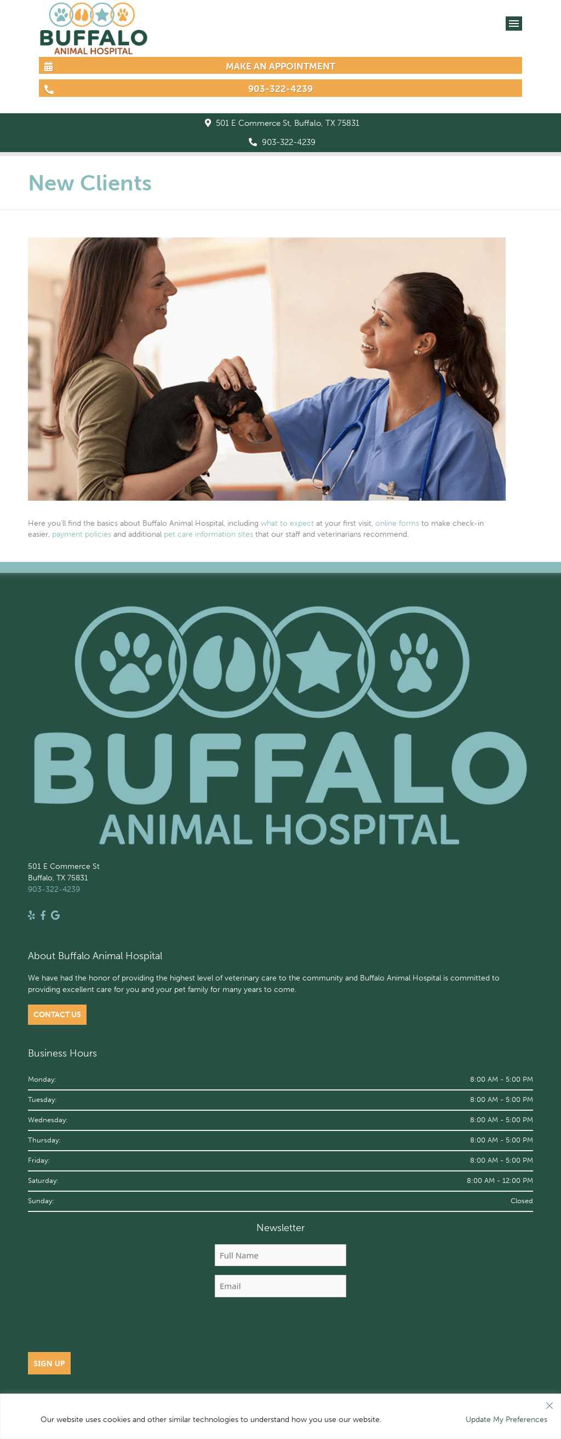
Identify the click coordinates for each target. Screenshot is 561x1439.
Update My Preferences (506, 1419)
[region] (280, 1416)
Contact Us (57, 1014)
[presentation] (280, 1327)
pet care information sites (208, 534)
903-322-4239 (282, 142)
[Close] (549, 1402)
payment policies (81, 534)
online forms (397, 523)
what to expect (287, 523)
